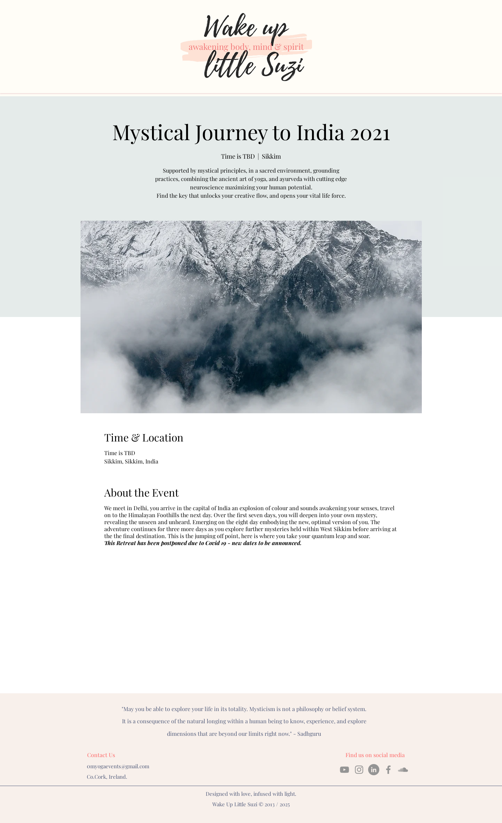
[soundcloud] (403, 769)
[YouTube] (344, 769)
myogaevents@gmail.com (119, 766)
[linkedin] (373, 769)
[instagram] (359, 769)
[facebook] (388, 769)
